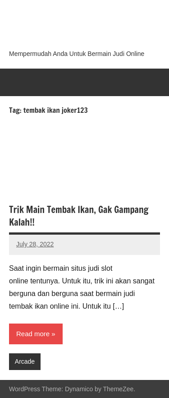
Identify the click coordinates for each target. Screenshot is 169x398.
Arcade (25, 361)
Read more (33, 334)
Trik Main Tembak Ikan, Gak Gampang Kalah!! (78, 216)
